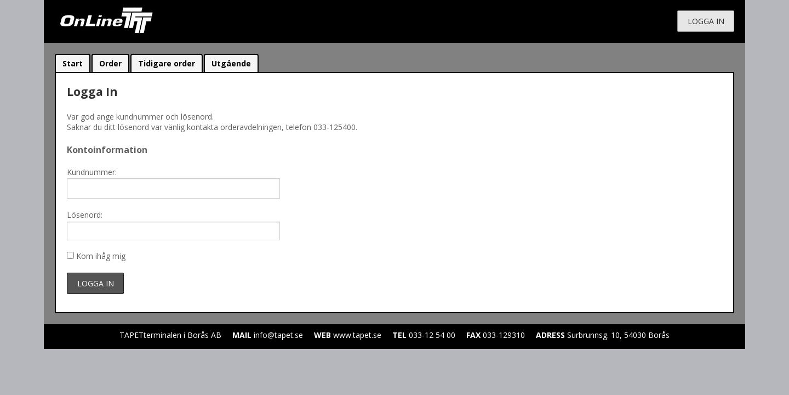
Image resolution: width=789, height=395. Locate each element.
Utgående (231, 63)
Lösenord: (84, 215)
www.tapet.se (357, 335)
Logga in (706, 21)
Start (72, 63)
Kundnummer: (92, 172)
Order (110, 63)
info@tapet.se (278, 335)
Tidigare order (166, 63)
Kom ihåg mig (100, 256)
